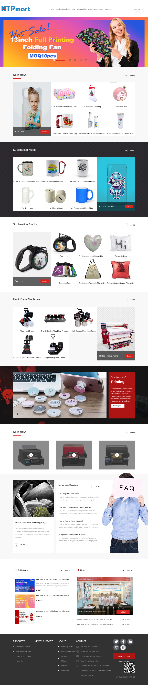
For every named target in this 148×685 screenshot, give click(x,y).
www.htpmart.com (91, 661)
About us (108, 9)
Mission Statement (68, 651)
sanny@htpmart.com (93, 656)
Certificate (65, 670)
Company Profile (67, 647)
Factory (64, 666)
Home (52, 9)
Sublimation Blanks (63, 9)
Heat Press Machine (79, 9)
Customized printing (95, 9)
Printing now (117, 406)
